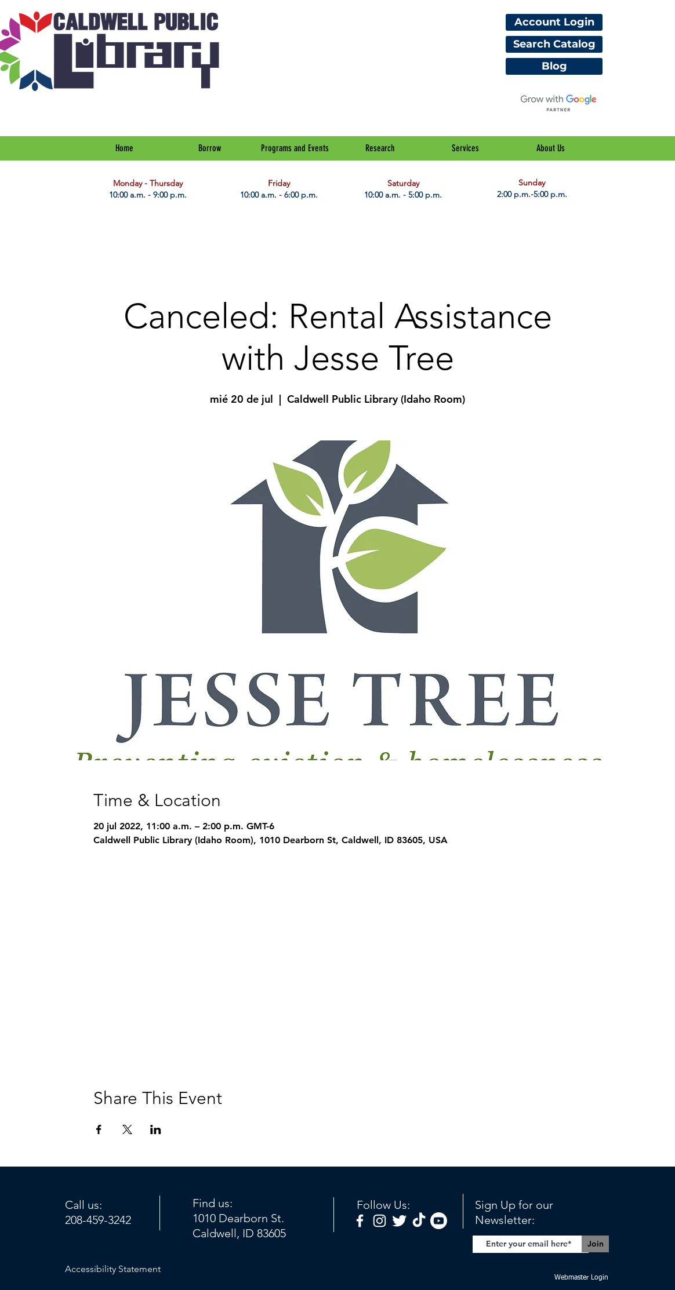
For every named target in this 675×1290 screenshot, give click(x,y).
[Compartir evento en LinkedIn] (155, 1129)
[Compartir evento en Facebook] (98, 1129)
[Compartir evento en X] (127, 1129)
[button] (209, 148)
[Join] (595, 1244)
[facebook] (359, 1220)
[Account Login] (554, 22)
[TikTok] (419, 1220)
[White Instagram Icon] (379, 1220)
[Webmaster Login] (581, 1278)
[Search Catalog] (554, 44)
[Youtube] (438, 1220)
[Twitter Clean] (399, 1220)
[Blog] (554, 66)
